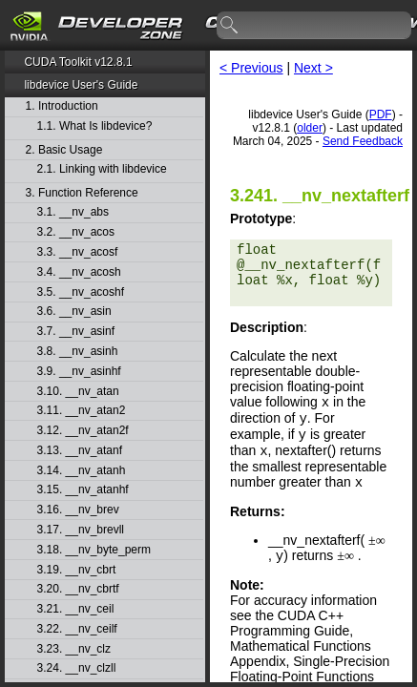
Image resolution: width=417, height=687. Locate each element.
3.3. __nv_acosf (77, 252)
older (310, 128)
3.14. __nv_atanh (81, 471)
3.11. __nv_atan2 (81, 411)
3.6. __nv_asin (74, 311)
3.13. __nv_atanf (79, 451)
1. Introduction (62, 106)
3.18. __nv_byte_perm (94, 550)
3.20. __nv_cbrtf (78, 589)
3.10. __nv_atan (78, 391)
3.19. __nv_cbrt (76, 570)
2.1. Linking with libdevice (102, 169)
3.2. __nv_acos (76, 232)
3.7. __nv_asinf (76, 331)
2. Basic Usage (64, 150)
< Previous (251, 67)
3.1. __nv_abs (73, 212)
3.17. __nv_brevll (80, 530)
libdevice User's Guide (80, 85)
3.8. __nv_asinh (77, 351)
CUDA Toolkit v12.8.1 (78, 62)
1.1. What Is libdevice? (95, 126)
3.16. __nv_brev (78, 510)
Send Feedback (363, 141)
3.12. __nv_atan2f (83, 431)
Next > (313, 67)
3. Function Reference (82, 193)
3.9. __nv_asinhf (79, 371)
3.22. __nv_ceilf (77, 629)
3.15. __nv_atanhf (83, 490)
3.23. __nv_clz (74, 649)
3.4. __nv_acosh (79, 272)
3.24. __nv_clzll (76, 668)
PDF (380, 114)
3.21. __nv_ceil (76, 609)
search (230, 25)
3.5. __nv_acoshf (80, 292)
